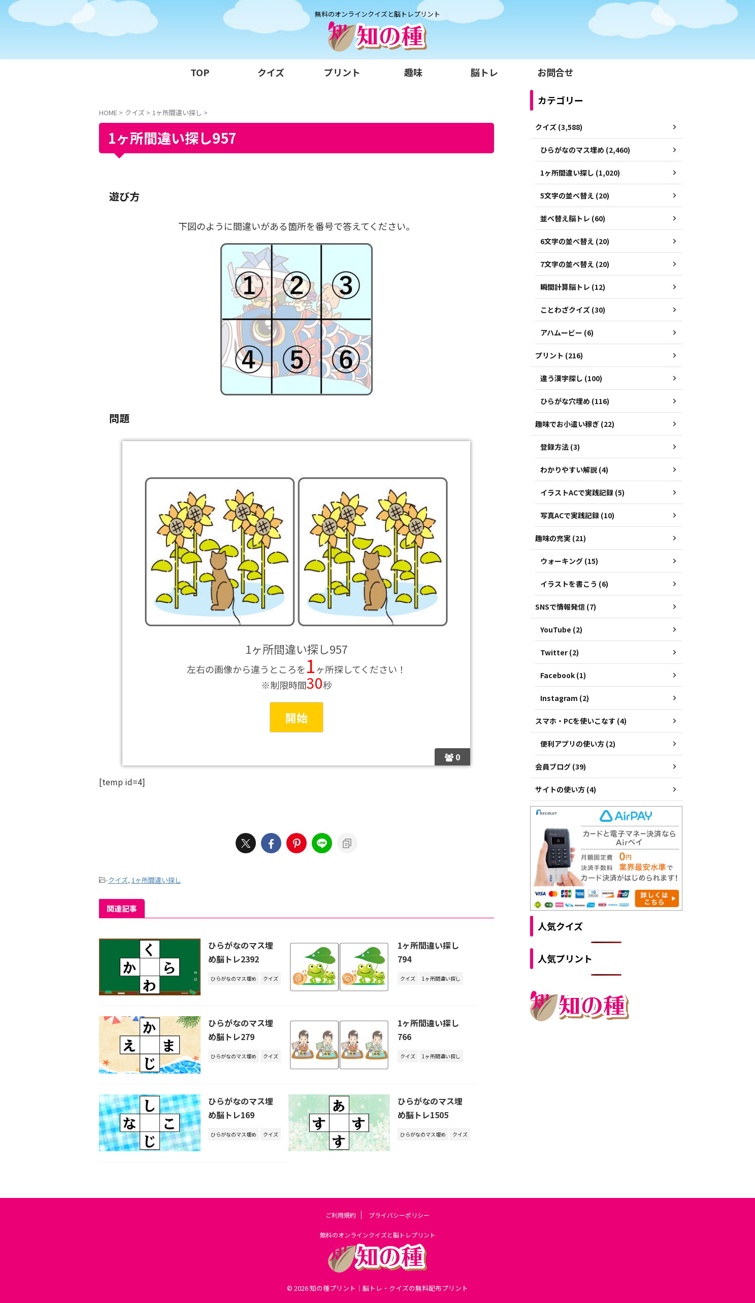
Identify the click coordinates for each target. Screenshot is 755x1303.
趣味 (413, 72)
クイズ (270, 72)
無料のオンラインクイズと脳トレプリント (378, 1234)
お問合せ (555, 72)
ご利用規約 (340, 1215)
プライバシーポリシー (399, 1215)
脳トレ (484, 72)
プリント (342, 72)
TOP (199, 72)
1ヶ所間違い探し (156, 880)
